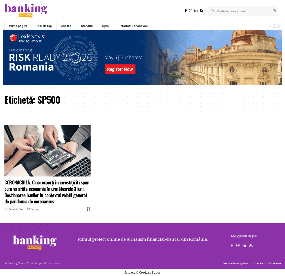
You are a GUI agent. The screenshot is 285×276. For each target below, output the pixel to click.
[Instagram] (190, 11)
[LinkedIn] (196, 11)
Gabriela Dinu (16, 209)
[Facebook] (186, 11)
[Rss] (201, 11)
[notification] (265, 26)
